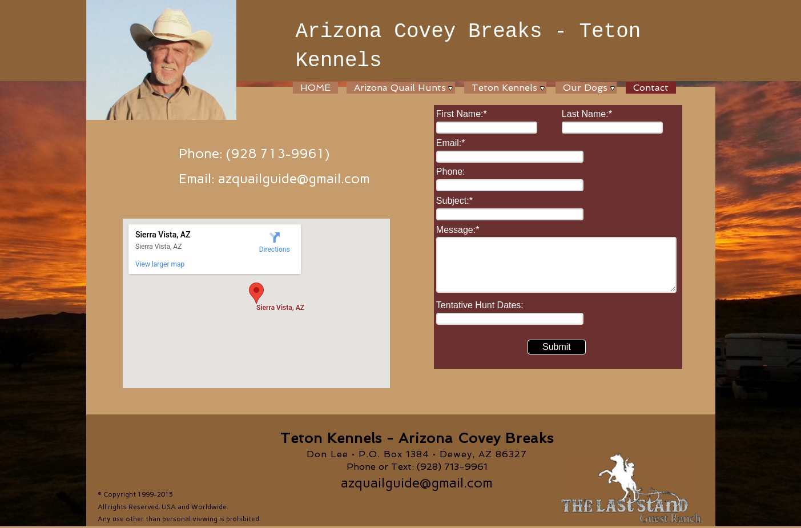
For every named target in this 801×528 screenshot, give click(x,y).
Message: (458, 230)
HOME (315, 87)
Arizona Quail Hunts (400, 87)
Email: (450, 143)
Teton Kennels (504, 87)
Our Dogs (585, 87)
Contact (651, 87)
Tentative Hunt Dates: (480, 305)
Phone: (450, 171)
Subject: (454, 200)
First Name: (461, 114)
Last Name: (587, 114)
